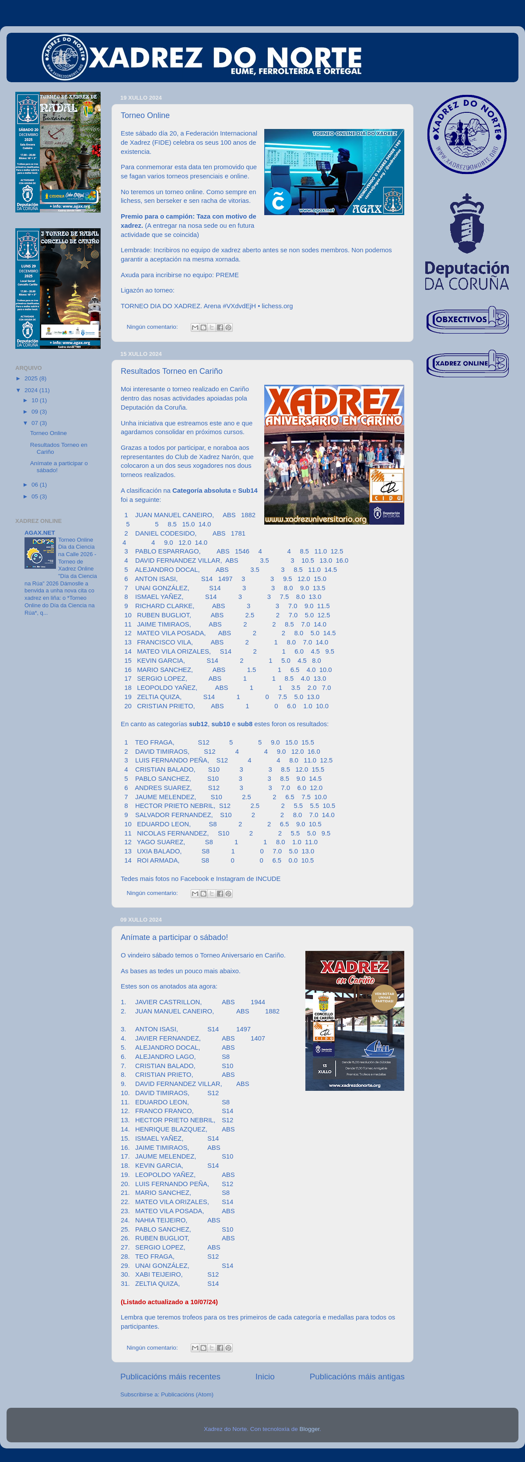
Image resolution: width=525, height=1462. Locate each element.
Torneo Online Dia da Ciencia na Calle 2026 (76, 546)
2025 (31, 378)
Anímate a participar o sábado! (174, 937)
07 (36, 423)
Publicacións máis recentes (170, 1376)
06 (36, 484)
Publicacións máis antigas (357, 1376)
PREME (227, 275)
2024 (31, 390)
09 (36, 411)
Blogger (309, 1429)
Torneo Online (145, 115)
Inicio (265, 1376)
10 (36, 400)
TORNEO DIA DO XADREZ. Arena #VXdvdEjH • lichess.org (207, 306)
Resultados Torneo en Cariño (172, 371)
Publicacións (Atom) (187, 1394)
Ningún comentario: (153, 327)
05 (36, 496)
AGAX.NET (39, 532)
